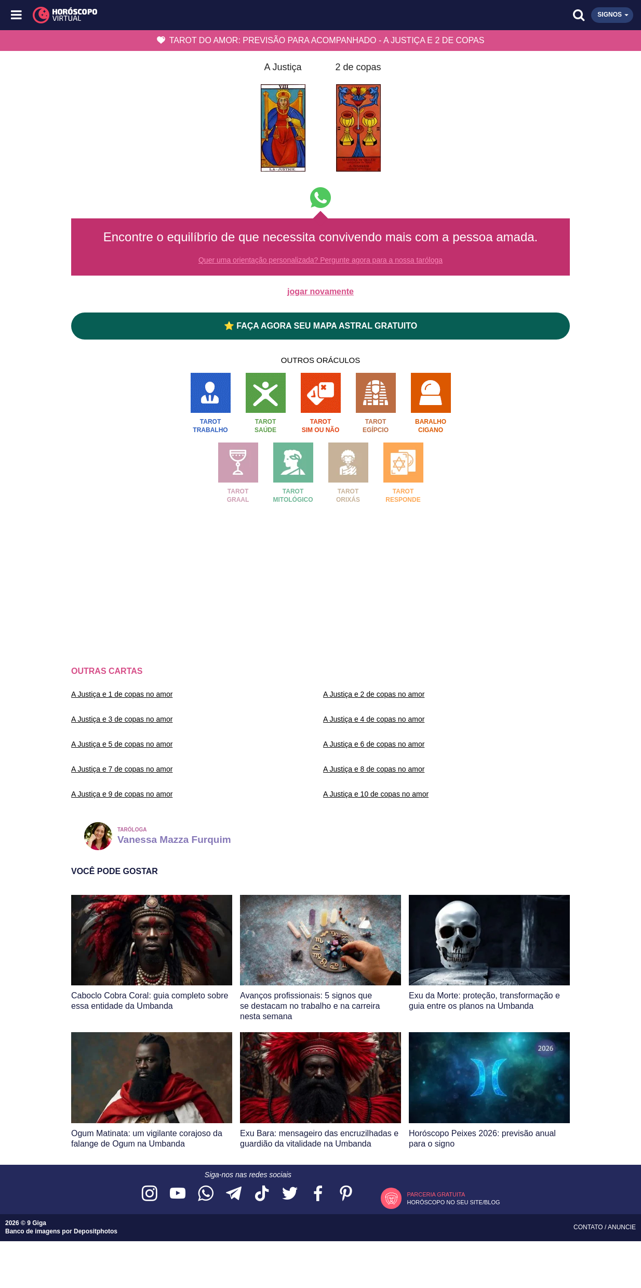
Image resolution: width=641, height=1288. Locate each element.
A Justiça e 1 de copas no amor (121, 694)
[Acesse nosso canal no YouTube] (177, 1194)
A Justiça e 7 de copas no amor (121, 769)
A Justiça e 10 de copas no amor (376, 794)
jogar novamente (320, 291)
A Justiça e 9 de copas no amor (121, 794)
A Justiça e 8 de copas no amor (373, 769)
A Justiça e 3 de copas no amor (121, 719)
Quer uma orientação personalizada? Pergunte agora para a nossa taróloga (320, 260)
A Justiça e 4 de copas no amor (373, 719)
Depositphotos (95, 1231)
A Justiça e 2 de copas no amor (373, 694)
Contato (589, 1227)
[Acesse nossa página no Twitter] (290, 1194)
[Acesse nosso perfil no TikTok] (262, 1194)
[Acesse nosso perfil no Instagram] (149, 1194)
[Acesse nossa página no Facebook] (318, 1194)
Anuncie (622, 1227)
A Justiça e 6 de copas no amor (373, 744)
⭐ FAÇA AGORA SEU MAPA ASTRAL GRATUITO (320, 325)
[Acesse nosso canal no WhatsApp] (206, 1194)
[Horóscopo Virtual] (169, 15)
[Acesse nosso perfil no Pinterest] (346, 1194)
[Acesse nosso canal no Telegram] (234, 1194)
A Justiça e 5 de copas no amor (121, 744)
